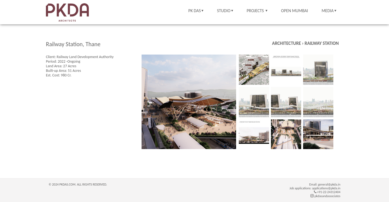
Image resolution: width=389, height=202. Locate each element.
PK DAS (194, 10)
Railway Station (322, 43)
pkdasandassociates (325, 196)
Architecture (286, 43)
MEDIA (327, 10)
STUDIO (223, 10)
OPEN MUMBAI (294, 10)
